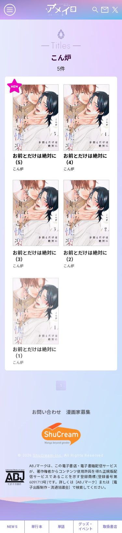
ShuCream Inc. (48, 459)
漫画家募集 (78, 415)
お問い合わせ (46, 415)
